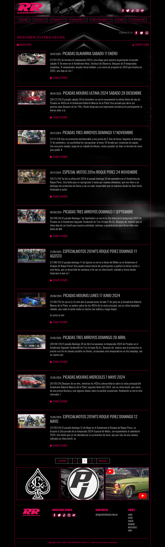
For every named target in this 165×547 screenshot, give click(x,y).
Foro (120, 20)
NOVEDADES (132, 527)
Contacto (137, 20)
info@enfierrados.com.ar (107, 514)
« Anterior (61, 460)
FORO (130, 530)
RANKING (131, 524)
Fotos (39, 20)
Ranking (77, 20)
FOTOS (130, 517)
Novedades (100, 20)
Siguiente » (103, 460)
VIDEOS (130, 521)
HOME (130, 514)
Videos (57, 20)
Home (24, 20)
